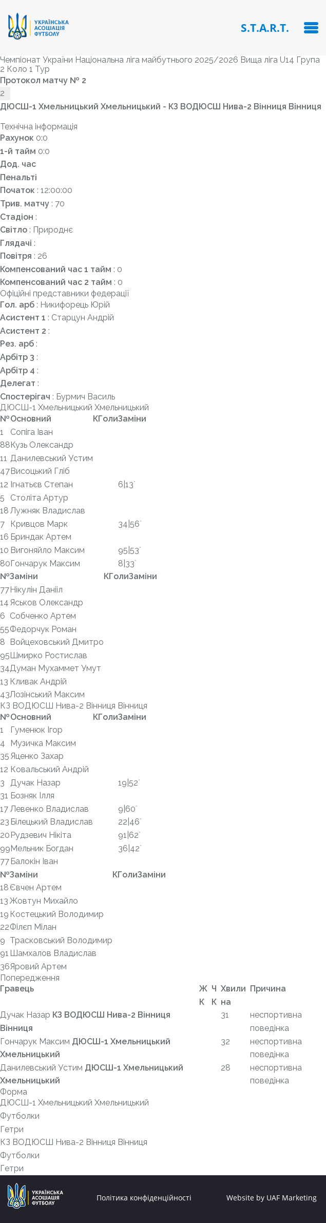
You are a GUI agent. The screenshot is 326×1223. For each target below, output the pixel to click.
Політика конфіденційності (144, 1197)
